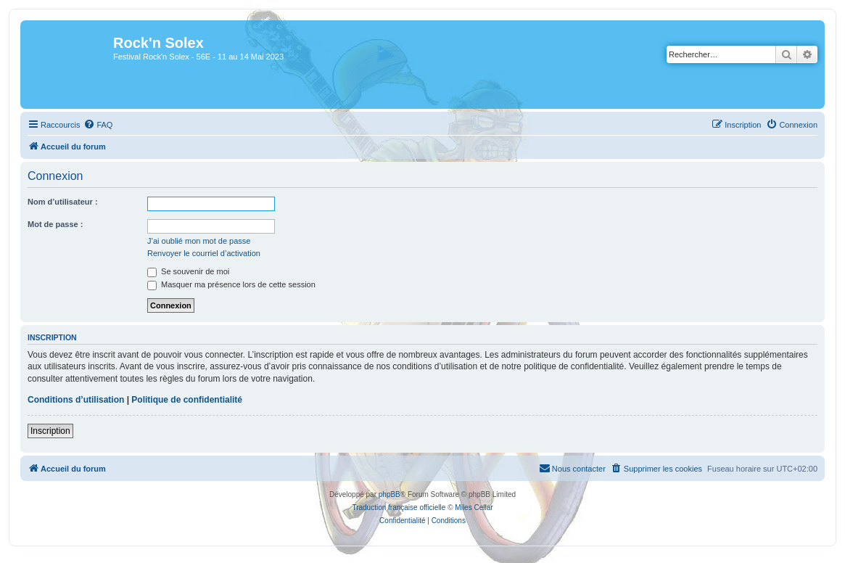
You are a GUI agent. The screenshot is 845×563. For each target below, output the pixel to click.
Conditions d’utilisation (76, 400)
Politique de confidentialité (186, 400)
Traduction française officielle (398, 507)
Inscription (50, 431)
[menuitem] (97, 124)
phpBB (389, 494)
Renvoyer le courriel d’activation (203, 253)
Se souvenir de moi (188, 271)
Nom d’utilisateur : (63, 201)
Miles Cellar (473, 507)
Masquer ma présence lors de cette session (231, 284)
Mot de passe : (55, 224)
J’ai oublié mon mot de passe (198, 241)
